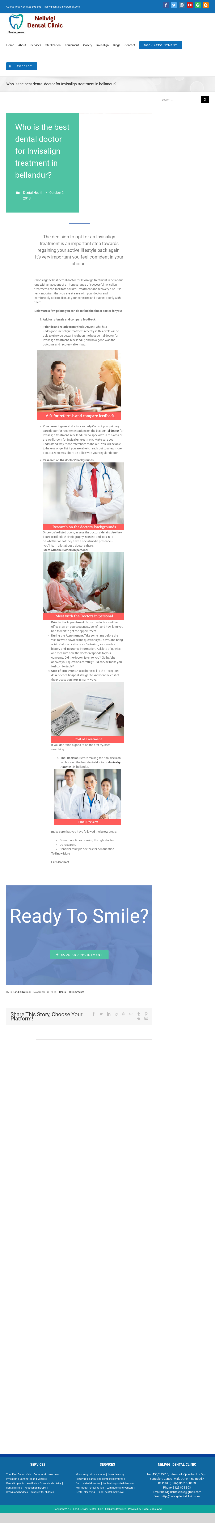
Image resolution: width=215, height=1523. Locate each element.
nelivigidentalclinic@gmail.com (62, 6)
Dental (63, 992)
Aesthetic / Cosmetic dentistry (44, 1483)
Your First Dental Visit (18, 1474)
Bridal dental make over (111, 1492)
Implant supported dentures (118, 1483)
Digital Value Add (152, 1509)
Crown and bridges (17, 1492)
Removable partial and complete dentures (99, 1478)
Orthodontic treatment (46, 1474)
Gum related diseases (88, 1483)
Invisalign (11, 1478)
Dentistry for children (42, 1492)
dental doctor (110, 430)
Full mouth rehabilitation (90, 1487)
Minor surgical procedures (90, 1474)
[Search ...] (179, 99)
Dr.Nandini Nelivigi (20, 992)
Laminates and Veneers (33, 1478)
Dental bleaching (85, 1492)
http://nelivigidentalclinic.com (180, 1496)
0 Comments (76, 992)
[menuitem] (10, 44)
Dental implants (15, 1483)
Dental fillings (14, 1487)
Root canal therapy (35, 1487)
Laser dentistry (116, 1474)
